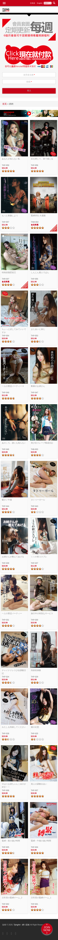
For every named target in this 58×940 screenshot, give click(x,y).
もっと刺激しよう (10, 215)
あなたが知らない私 (11, 159)
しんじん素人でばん (40, 272)
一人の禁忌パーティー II (13, 386)
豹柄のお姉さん (38, 386)
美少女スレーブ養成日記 (42, 443)
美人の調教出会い (39, 784)
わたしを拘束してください (14, 727)
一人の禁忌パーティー (12, 613)
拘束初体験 (36, 670)
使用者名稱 (29, 75)
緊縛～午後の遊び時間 (41, 841)
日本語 (32, 3)
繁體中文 (47, 3)
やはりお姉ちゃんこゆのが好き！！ (14, 785)
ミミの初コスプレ (39, 557)
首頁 (4, 104)
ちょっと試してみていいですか (14, 330)
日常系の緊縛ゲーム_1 (41, 897)
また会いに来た (38, 329)
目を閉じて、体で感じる (42, 159)
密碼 (29, 82)
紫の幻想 (35, 727)
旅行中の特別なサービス (42, 613)
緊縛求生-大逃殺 (38, 215)
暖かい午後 (7, 500)
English (40, 3)
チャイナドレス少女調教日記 (14, 672)
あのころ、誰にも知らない (14, 443)
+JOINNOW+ (46, 928)
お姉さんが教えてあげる (13, 557)
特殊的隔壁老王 (9, 272)
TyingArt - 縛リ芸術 (22, 925)
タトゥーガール (38, 500)
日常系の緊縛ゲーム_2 (12, 897)
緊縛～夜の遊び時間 (11, 841)
